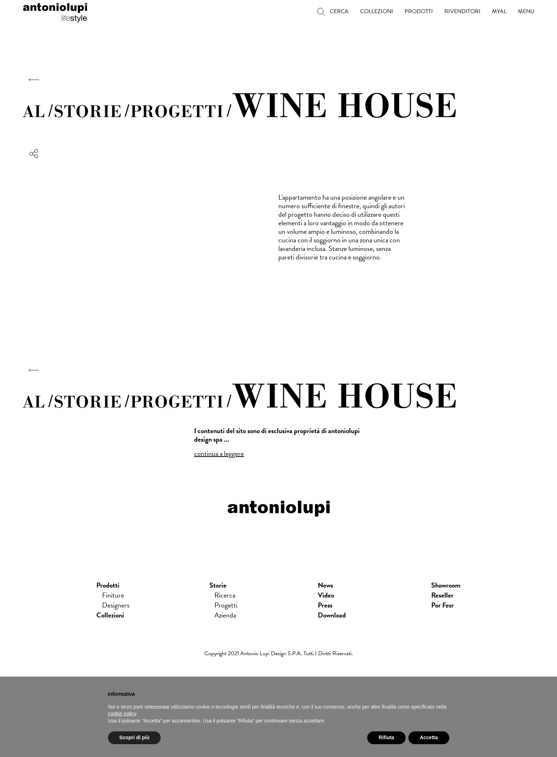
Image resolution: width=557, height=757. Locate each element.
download (332, 615)
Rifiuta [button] (386, 737)
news (325, 585)
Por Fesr (442, 605)
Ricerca (224, 595)
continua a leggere (219, 453)
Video (326, 595)
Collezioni (110, 615)
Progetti (225, 605)
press (325, 605)
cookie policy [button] (122, 713)
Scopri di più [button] (134, 737)
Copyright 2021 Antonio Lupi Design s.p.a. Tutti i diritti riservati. (278, 653)
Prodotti (107, 585)
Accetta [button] (429, 737)
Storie (217, 585)
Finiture (113, 595)
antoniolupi (55, 11)
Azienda (225, 615)
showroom (446, 585)
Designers (115, 605)
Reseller (442, 595)
